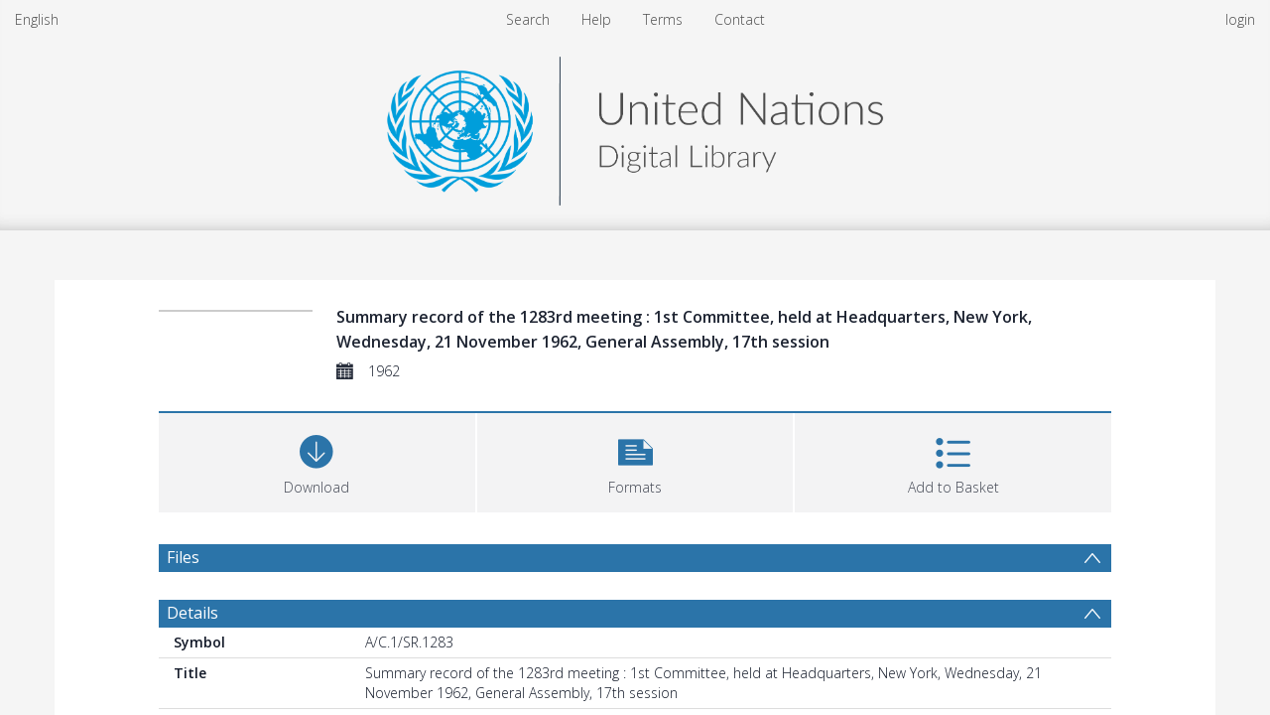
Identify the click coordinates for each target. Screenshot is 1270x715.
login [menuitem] (1240, 19)
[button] (635, 460)
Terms (663, 19)
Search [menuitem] (528, 19)
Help (596, 19)
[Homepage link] (635, 125)
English (37, 19)
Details (192, 613)
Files (183, 557)
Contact (739, 19)
